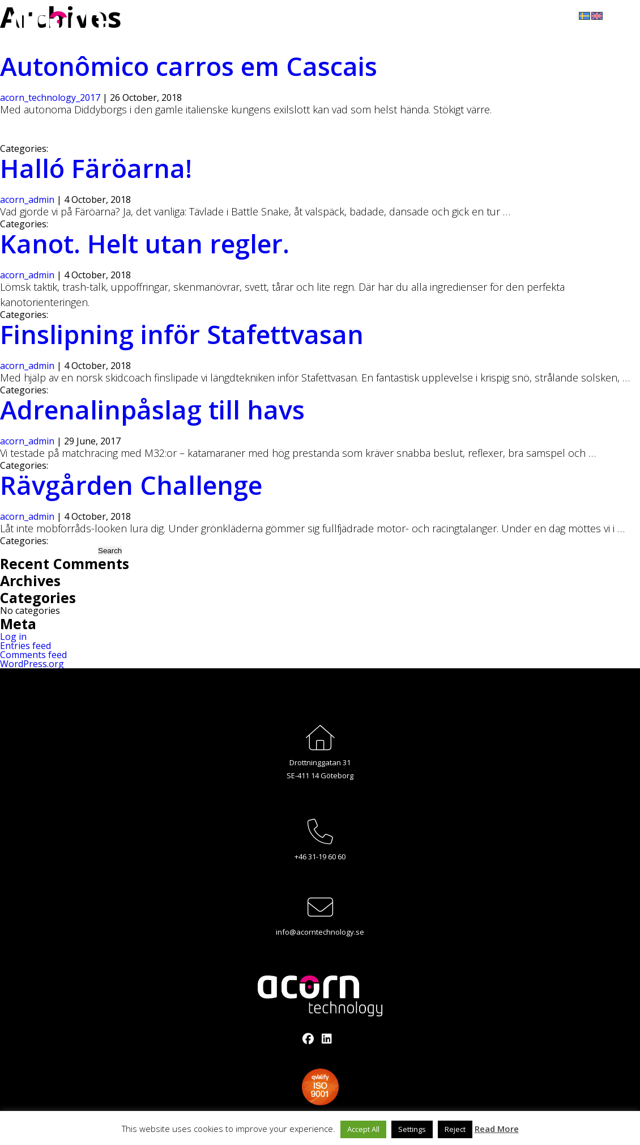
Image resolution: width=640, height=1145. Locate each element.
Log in (13, 636)
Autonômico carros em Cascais (188, 66)
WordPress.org (32, 664)
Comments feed (33, 654)
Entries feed (25, 645)
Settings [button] (412, 1129)
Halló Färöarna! (96, 168)
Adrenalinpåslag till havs (152, 409)
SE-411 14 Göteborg (320, 775)
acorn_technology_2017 (50, 97)
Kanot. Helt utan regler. (144, 243)
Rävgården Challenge (131, 485)
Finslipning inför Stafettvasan (182, 334)
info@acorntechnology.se (320, 932)
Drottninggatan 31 (320, 762)
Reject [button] (455, 1129)
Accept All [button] (363, 1129)
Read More (497, 1128)
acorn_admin (27, 199)
